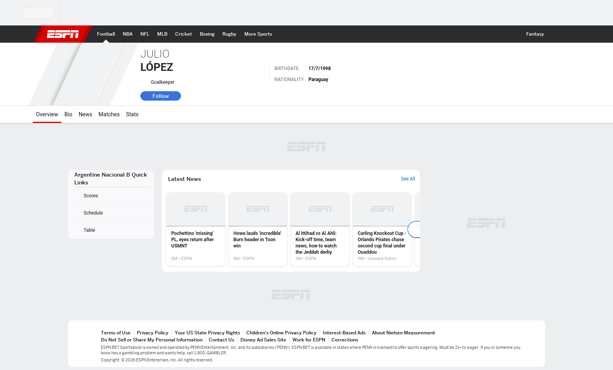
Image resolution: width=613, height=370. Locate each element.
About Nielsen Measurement (403, 333)
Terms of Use (116, 333)
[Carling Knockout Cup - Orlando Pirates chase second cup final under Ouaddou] (382, 229)
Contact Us (221, 340)
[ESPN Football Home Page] (106, 34)
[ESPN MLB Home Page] (162, 34)
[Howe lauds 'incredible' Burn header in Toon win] (258, 229)
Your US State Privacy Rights (207, 333)
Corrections (345, 340)
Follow (160, 95)
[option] (196, 229)
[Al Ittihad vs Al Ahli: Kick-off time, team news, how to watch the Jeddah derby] (320, 229)
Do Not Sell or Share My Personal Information (152, 340)
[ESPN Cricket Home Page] (183, 34)
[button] (555, 34)
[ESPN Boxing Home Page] (207, 34)
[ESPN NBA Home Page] (128, 34)
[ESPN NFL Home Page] (144, 34)
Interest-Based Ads (344, 333)
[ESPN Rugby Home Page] (229, 34)
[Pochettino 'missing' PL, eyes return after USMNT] (196, 229)
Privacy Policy (152, 333)
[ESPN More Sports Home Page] (258, 34)
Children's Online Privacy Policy (281, 333)
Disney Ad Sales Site (263, 340)
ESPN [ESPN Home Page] (63, 34)
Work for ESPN (308, 340)
